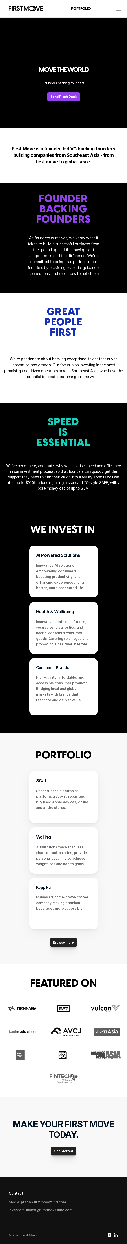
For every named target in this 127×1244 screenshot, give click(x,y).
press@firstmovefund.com (43, 1202)
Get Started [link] (63, 1150)
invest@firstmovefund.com (49, 1210)
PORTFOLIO (81, 9)
